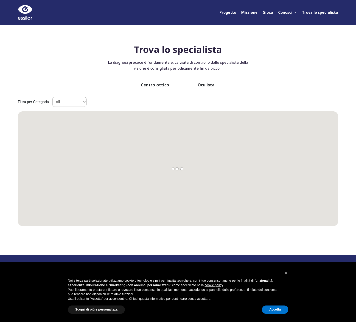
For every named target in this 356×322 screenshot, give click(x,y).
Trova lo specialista (320, 12)
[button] (286, 273)
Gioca (268, 12)
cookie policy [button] (214, 285)
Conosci (285, 12)
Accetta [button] (275, 309)
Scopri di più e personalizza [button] (96, 309)
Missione (249, 12)
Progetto (227, 12)
